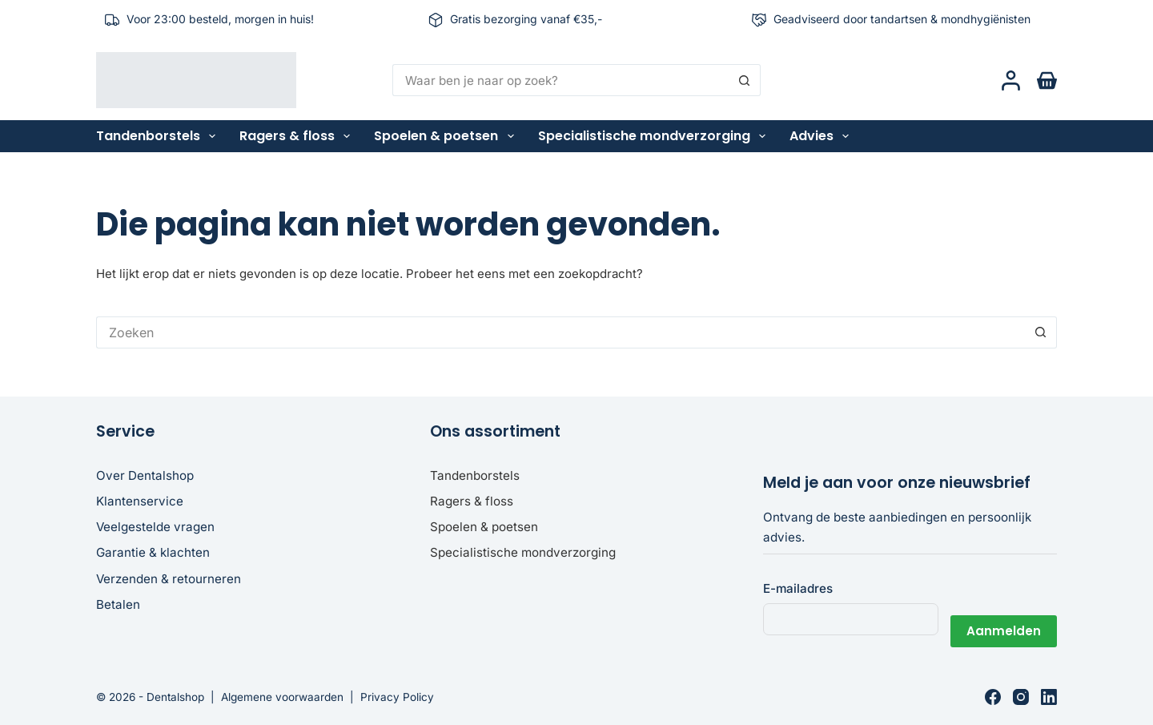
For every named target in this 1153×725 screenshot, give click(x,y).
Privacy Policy (397, 697)
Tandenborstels (159, 136)
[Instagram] (1021, 697)
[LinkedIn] (1049, 697)
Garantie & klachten (153, 552)
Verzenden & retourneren (168, 578)
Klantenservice (139, 501)
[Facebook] (993, 697)
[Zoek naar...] (560, 80)
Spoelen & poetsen (447, 136)
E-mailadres (798, 588)
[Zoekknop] (745, 80)
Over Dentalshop (145, 475)
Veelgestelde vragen (155, 526)
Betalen (118, 604)
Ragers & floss (297, 136)
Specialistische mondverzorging (655, 136)
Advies (822, 136)
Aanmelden (1003, 618)
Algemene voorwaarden (282, 697)
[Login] (1011, 80)
